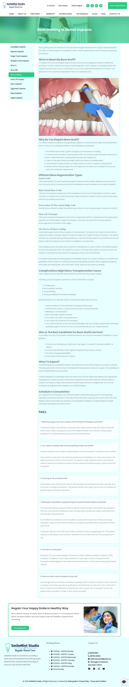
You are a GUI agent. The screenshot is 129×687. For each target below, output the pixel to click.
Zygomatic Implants (18, 89)
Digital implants (16, 98)
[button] (117, 5)
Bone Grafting (16, 75)
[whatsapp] (91, 5)
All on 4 (13, 65)
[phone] (86, 5)
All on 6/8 (14, 70)
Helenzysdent (73, 681)
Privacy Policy (84, 681)
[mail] (95, 5)
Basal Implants (16, 93)
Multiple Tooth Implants (20, 61)
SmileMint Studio (35, 681)
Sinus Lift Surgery (17, 79)
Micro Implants (16, 84)
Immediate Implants (18, 47)
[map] (99, 5)
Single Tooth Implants (19, 56)
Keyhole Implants (17, 52)
